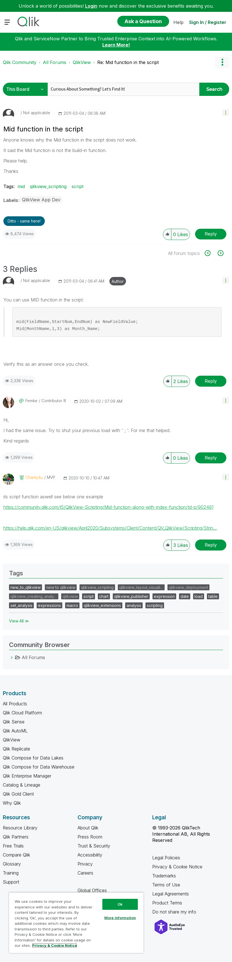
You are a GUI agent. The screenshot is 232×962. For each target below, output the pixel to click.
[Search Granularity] (26, 89)
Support (11, 882)
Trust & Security (94, 846)
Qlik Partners (15, 837)
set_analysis (21, 605)
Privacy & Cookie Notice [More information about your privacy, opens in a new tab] (54, 945)
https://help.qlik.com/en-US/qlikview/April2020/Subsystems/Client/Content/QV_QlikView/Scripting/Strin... (109, 528)
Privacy (85, 864)
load (199, 596)
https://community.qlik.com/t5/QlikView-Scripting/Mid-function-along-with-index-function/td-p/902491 (108, 507)
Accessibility (90, 855)
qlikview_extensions (102, 605)
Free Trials (13, 846)
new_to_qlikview (25, 587)
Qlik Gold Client (18, 794)
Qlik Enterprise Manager (27, 776)
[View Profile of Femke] (31, 400)
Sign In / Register (207, 22)
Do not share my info (175, 912)
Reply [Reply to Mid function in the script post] (211, 234)
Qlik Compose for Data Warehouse (38, 767)
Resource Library (20, 828)
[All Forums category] (12, 657)
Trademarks (164, 876)
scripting (155, 605)
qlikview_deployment (188, 587)
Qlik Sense (14, 722)
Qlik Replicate (16, 749)
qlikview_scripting (48, 186)
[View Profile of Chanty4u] (34, 477)
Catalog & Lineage (21, 785)
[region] (76, 922)
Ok (120, 904)
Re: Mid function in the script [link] (128, 62)
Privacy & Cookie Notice (177, 866)
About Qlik (88, 828)
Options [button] (222, 62)
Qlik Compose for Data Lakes (33, 758)
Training (11, 873)
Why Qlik (12, 803)
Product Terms (167, 903)
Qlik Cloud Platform (22, 713)
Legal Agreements (170, 894)
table (213, 596)
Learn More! (116, 45)
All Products (15, 703)
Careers (85, 873)
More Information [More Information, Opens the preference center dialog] (120, 917)
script (77, 186)
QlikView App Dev (41, 199)
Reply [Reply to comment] (211, 381)
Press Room (90, 837)
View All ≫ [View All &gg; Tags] (19, 620)
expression (164, 596)
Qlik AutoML (15, 731)
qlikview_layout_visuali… (141, 587)
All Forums (54, 62)
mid (21, 186)
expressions (49, 605)
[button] (225, 112)
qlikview (70, 596)
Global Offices (92, 890)
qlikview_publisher (131, 596)
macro (72, 605)
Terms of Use (166, 885)
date (184, 596)
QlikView (82, 62)
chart (104, 596)
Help (178, 22)
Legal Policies (166, 857)
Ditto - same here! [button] (24, 221)
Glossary (12, 864)
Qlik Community (19, 62)
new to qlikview (60, 587)
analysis (134, 605)
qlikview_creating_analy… (33, 596)
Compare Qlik (16, 855)
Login (91, 6)
